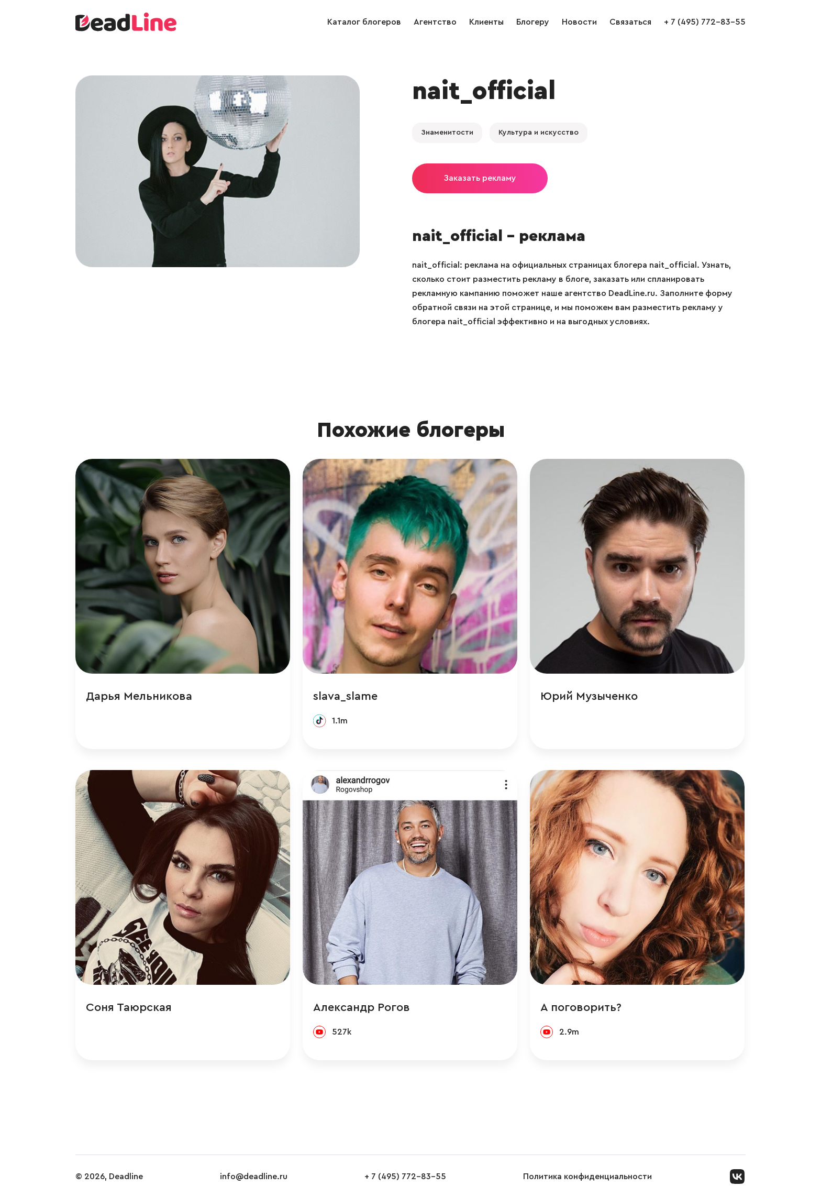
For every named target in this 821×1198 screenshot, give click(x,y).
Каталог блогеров (364, 22)
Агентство (435, 22)
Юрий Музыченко (589, 696)
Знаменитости (447, 132)
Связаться (630, 22)
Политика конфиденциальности (587, 1176)
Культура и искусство (538, 132)
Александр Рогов (361, 1007)
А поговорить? (581, 1007)
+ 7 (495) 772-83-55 (705, 22)
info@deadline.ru (253, 1176)
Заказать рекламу (479, 178)
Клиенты (486, 22)
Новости (579, 22)
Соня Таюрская (129, 1007)
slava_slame (345, 696)
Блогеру (532, 22)
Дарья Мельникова (139, 696)
